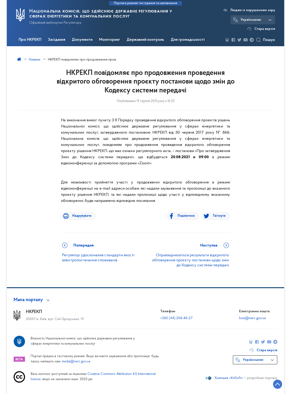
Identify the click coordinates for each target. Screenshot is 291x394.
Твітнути (219, 216)
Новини (34, 59)
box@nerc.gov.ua (252, 318)
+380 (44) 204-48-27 (176, 318)
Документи (82, 40)
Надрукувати (79, 216)
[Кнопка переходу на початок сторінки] (273, 383)
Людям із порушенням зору (252, 10)
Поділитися (188, 216)
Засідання (56, 40)
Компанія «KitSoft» (229, 378)
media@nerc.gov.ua (76, 361)
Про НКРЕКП (30, 40)
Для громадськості (188, 40)
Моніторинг (109, 40)
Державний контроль (145, 40)
